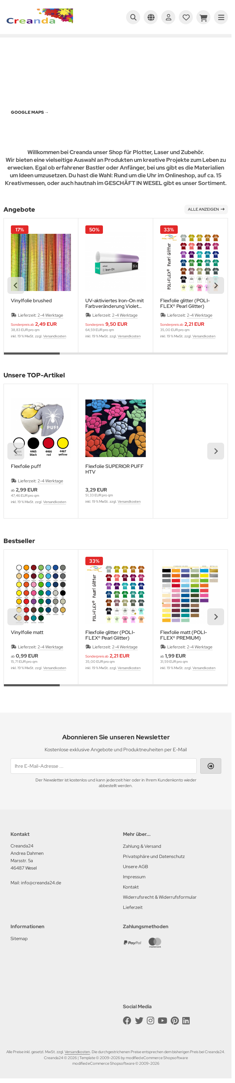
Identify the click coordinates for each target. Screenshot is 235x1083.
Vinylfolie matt (27, 632)
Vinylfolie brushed (31, 301)
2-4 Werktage (50, 315)
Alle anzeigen (206, 209)
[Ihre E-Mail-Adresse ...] (104, 766)
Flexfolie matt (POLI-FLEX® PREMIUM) (183, 635)
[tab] (32, 357)
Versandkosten (54, 336)
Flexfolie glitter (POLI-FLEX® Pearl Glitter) (185, 303)
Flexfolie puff (26, 466)
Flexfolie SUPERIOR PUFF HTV (114, 469)
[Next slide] (215, 285)
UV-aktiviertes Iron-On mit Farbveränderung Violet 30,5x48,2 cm (114, 303)
